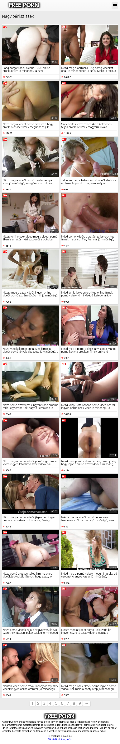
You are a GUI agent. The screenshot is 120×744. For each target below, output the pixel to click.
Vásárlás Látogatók (60, 739)
